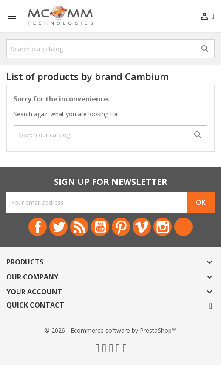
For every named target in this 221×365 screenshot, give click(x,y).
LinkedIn (183, 227)
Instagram (162, 227)
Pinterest (121, 227)
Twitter (58, 227)
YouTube (100, 227)
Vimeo (142, 227)
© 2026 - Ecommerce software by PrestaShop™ (110, 330)
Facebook (37, 227)
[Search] (110, 48)
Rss (79, 227)
